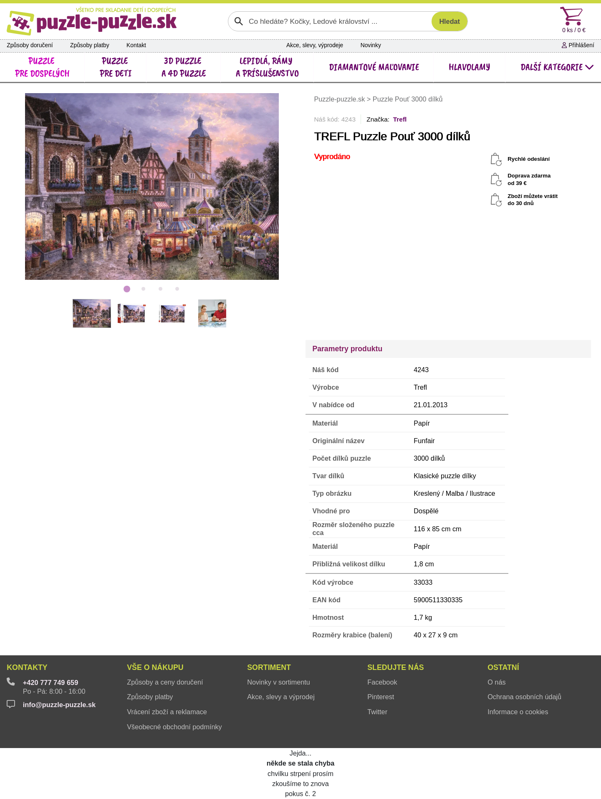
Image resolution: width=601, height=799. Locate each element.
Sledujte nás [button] (395, 667)
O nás (496, 682)
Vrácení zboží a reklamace (167, 711)
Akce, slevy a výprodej (281, 696)
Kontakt (136, 45)
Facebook (382, 682)
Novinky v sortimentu (278, 682)
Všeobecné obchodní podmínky (174, 727)
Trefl (400, 119)
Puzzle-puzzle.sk (340, 99)
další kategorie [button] (557, 67)
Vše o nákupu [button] (155, 667)
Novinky (371, 45)
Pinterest (380, 696)
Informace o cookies (517, 711)
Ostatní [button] (503, 667)
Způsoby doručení (30, 45)
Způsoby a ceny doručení (165, 682)
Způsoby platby (89, 45)
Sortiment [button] (269, 667)
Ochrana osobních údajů (524, 696)
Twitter (377, 711)
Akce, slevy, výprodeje (314, 45)
